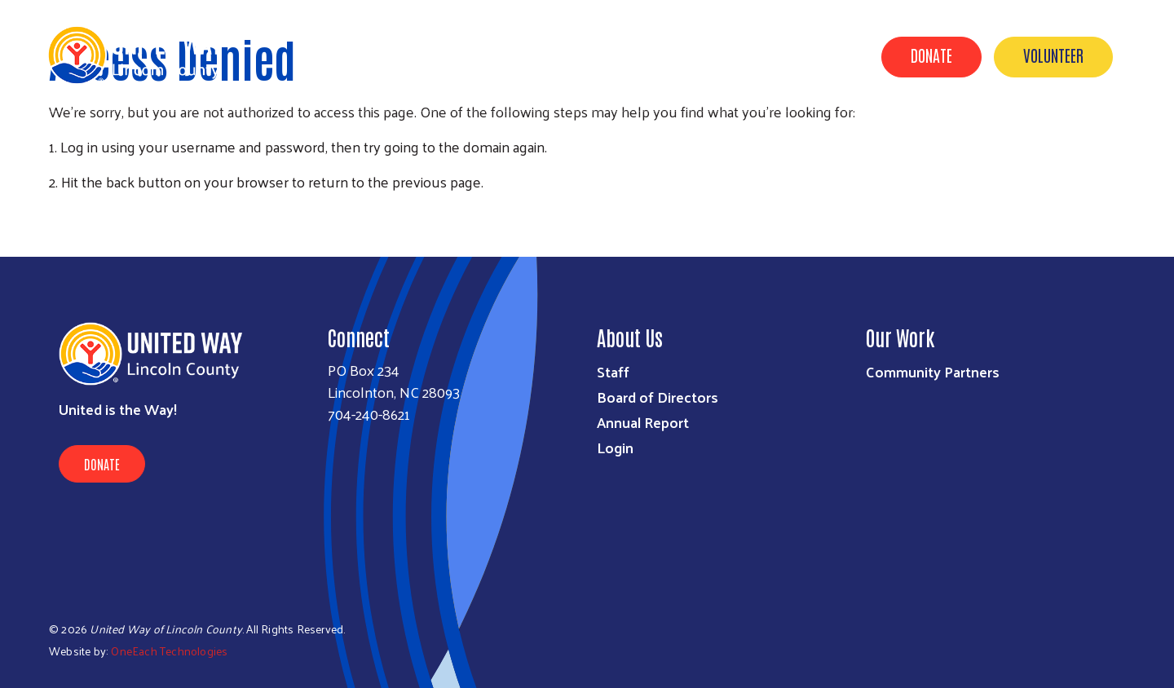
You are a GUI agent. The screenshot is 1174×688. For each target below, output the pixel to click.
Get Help (366, 55)
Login (615, 447)
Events (727, 55)
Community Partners (933, 371)
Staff (613, 371)
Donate (931, 54)
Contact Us (812, 55)
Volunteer (1053, 54)
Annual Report (643, 421)
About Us (447, 55)
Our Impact (538, 55)
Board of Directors (657, 396)
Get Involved (639, 55)
